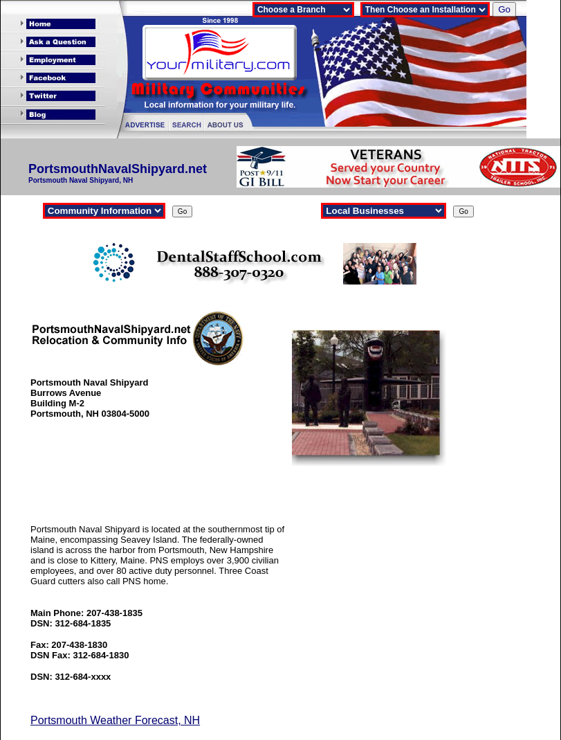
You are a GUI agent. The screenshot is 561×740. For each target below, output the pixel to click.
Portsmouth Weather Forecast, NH (115, 720)
